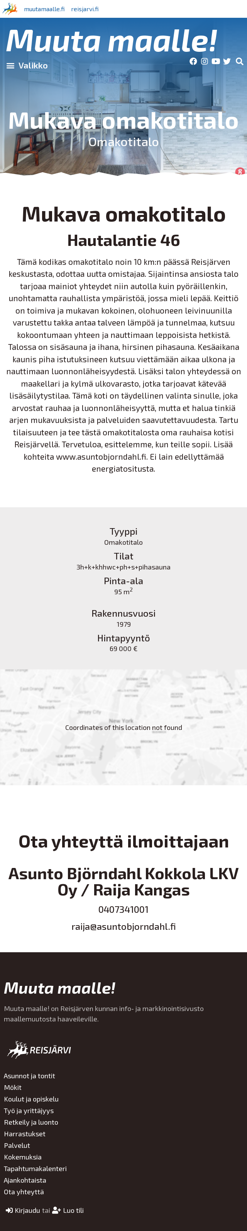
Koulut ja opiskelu (31, 1099)
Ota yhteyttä (24, 1191)
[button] (27, 65)
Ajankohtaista (25, 1180)
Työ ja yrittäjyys (29, 1110)
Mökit (13, 1087)
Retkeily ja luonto (31, 1122)
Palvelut (17, 1145)
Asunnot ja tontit (29, 1075)
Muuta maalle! (112, 39)
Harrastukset (25, 1133)
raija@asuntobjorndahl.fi (123, 926)
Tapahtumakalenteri (35, 1168)
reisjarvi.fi (85, 8)
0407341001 (123, 909)
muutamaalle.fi (44, 8)
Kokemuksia (23, 1157)
